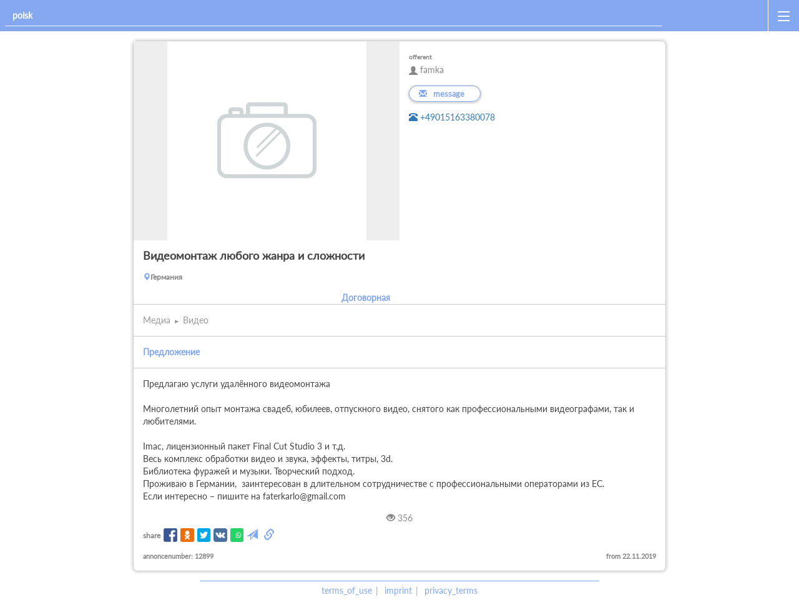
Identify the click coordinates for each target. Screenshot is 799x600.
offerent (420, 57)
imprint (398, 590)
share (151, 535)
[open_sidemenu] (783, 15)
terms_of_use (346, 590)
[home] (717, 15)
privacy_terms (451, 590)
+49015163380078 (452, 117)
